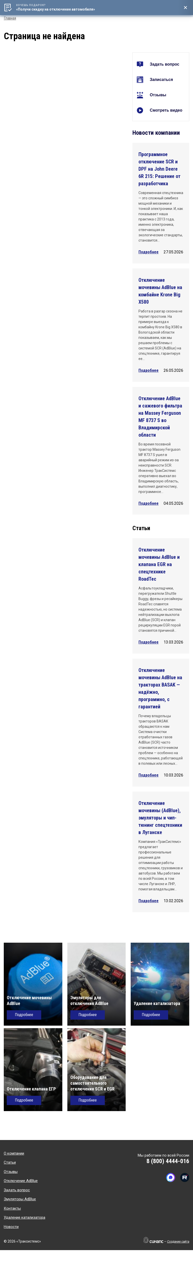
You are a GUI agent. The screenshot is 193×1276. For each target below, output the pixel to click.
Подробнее (148, 252)
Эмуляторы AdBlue (20, 1199)
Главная (10, 18)
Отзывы (158, 95)
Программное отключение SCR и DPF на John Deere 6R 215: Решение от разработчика (159, 169)
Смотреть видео (166, 110)
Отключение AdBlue (21, 1180)
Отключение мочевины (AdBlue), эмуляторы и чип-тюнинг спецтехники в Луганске (160, 817)
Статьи (10, 1162)
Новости (11, 1226)
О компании (14, 1153)
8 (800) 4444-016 (168, 1161)
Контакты (12, 1208)
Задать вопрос (164, 64)
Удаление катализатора (24, 1217)
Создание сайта (178, 1241)
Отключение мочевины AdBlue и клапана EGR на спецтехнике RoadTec (159, 564)
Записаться (161, 79)
